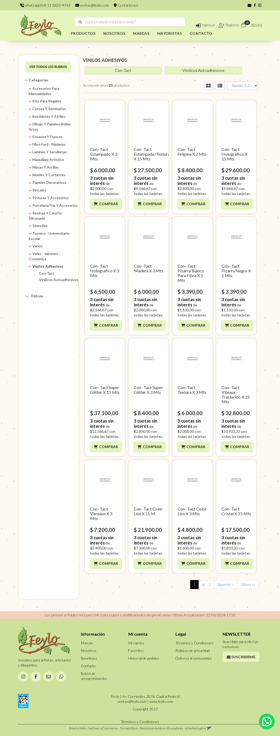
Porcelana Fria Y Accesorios (55, 205)
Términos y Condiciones (194, 643)
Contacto (88, 666)
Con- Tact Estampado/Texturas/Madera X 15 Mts (161, 154)
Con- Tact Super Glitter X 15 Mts (105, 390)
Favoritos (136, 650)
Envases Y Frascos (47, 136)
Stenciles (40, 225)
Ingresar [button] (205, 25)
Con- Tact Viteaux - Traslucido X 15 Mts (236, 394)
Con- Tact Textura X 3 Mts (192, 390)
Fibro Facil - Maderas (49, 144)
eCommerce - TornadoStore (119, 728)
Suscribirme (241, 657)
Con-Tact (46, 273)
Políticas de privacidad (192, 650)
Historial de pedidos (143, 658)
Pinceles (39, 190)
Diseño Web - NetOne (84, 728)
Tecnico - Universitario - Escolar (50, 236)
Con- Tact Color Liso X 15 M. (148, 511)
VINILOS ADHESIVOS (105, 60)
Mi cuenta (136, 643)
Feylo (43, 316)
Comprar (109, 204)
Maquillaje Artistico (48, 159)
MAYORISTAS (169, 33)
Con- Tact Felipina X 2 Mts (192, 151)
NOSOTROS (114, 33)
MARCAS (141, 33)
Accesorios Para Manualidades (44, 91)
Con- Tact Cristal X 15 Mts (236, 511)
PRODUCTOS (83, 33)
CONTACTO (201, 33)
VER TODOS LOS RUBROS (48, 67)
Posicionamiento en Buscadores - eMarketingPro (173, 728)
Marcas (37, 308)
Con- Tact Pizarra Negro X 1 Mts (236, 270)
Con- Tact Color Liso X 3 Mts (192, 511)
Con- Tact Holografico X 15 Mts (234, 154)
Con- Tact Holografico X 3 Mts (104, 270)
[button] (249, 5)
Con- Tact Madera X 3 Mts (148, 268)
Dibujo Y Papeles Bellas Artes (50, 126)
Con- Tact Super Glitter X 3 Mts (148, 390)
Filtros (34, 296)
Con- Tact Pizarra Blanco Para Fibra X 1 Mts (191, 273)
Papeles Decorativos (49, 182)
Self (41, 323)
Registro (232, 25)
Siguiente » (225, 584)
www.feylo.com (161, 701)
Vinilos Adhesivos (47, 266)
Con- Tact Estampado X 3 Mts (103, 154)
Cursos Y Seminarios (49, 108)
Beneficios (89, 658)
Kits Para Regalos (46, 101)
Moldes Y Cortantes (49, 175)
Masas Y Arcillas (45, 167)
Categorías (38, 80)
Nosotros (88, 650)
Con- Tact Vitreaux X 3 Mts (101, 513)
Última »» (247, 584)
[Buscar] (80, 22)
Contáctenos (126, 5)
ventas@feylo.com (92, 5)
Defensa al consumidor (193, 658)
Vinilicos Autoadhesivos (58, 279)
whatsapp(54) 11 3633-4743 (45, 5)
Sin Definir (47, 329)
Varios (37, 246)
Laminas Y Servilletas (49, 152)
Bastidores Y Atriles (48, 116)
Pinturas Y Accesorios (50, 197)
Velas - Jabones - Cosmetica (44, 256)
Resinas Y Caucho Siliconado (45, 215)
